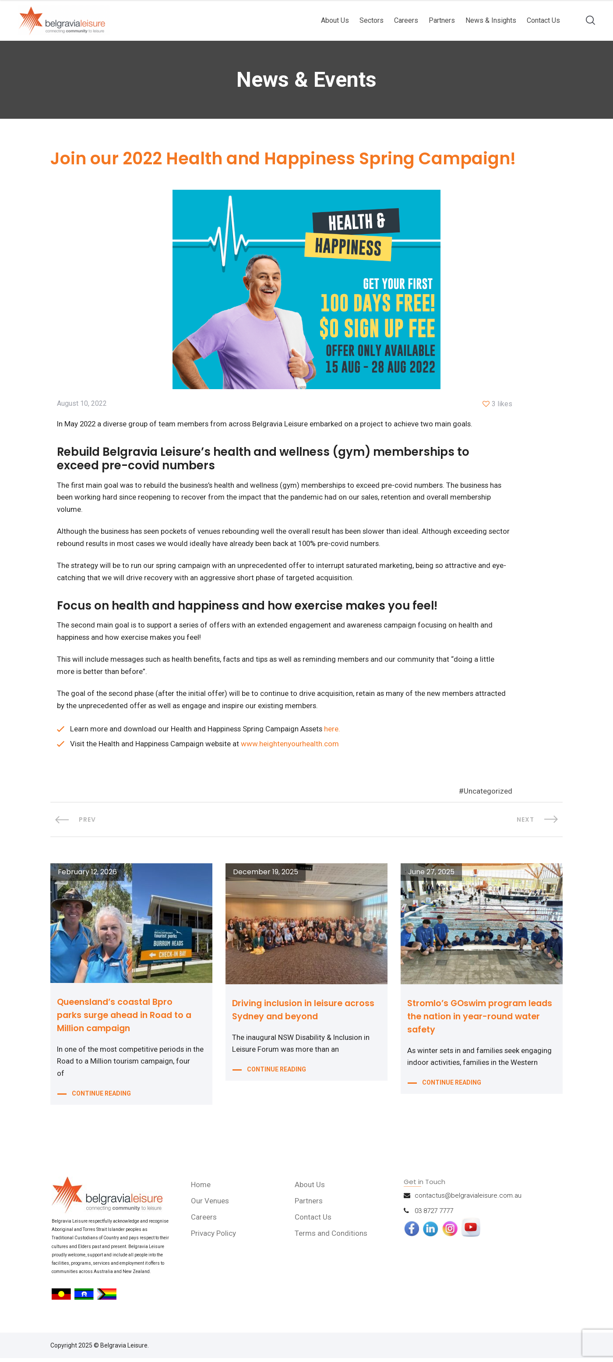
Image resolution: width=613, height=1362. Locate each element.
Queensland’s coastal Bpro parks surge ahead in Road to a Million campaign (127, 1019)
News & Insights (490, 20)
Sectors (371, 20)
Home (201, 1188)
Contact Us (543, 20)
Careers (406, 20)
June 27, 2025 (431, 876)
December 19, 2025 (265, 876)
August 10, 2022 (82, 404)
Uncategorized (488, 795)
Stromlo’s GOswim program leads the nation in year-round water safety (476, 1020)
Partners (442, 20)
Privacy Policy (214, 1237)
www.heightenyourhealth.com (292, 747)
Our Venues (211, 1204)
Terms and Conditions (331, 1237)
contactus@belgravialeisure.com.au (468, 1199)
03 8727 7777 (434, 1215)
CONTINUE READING (101, 1099)
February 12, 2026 (87, 876)
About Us (335, 20)
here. (334, 732)
